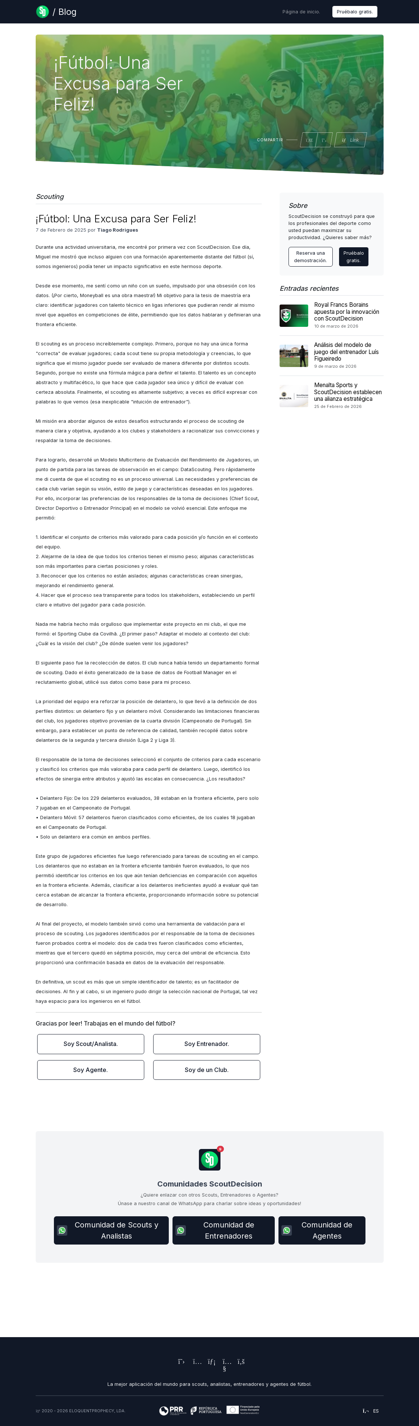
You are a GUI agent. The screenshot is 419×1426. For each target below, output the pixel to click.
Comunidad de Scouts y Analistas (107, 1230)
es (371, 1411)
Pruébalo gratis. (355, 12)
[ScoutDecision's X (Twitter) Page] (180, 1362)
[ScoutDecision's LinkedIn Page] (209, 1362)
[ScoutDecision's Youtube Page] (224, 1369)
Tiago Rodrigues (117, 230)
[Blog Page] (56, 11)
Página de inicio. (301, 12)
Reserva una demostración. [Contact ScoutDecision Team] (310, 256)
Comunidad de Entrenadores (214, 1230)
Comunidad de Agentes (316, 1230)
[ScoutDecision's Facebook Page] (239, 1362)
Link (350, 140)
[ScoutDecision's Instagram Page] (194, 1362)
